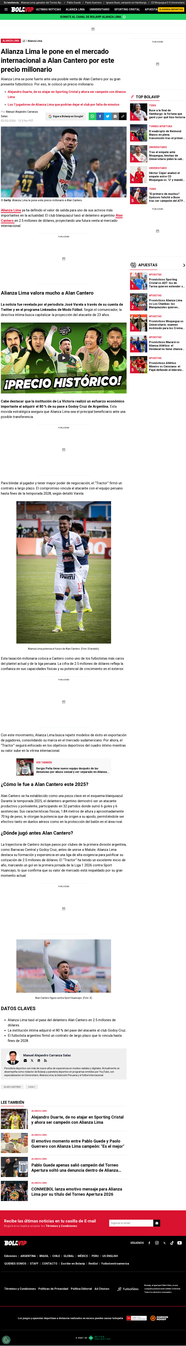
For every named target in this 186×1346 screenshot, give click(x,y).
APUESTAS (152, 9)
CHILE (56, 1256)
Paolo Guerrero (93, 2)
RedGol (93, 1263)
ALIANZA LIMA (75, 9)
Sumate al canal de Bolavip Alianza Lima (93, 17)
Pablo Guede (74, 2)
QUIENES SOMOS (15, 1263)
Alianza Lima (35, 41)
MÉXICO (83, 1256)
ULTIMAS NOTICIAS (48, 9)
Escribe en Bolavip (73, 1263)
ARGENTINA (28, 1256)
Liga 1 (31, 1087)
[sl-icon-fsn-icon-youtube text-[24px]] (180, 1243)
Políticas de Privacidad (53, 1288)
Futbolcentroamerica (115, 1263)
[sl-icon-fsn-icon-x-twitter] (164, 1243)
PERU (95, 1256)
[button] (100, 116)
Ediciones (10, 1256)
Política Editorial (81, 1288)
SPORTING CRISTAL (127, 9)
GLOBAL (69, 1256)
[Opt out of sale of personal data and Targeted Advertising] (6, 1340)
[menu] (6, 9)
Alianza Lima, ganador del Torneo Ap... (42, 2)
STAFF (34, 1263)
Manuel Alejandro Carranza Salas (47, 1055)
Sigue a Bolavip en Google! (68, 116)
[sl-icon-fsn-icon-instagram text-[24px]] (157, 1243)
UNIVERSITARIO (100, 9)
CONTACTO (49, 1263)
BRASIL (44, 1256)
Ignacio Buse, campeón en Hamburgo (126, 2)
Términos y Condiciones (61, 1226)
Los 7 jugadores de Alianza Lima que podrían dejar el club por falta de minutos (63, 104)
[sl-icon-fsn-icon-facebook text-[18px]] (149, 1243)
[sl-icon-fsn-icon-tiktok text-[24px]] (172, 1243)
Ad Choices (102, 1288)
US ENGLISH (110, 1256)
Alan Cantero (12, 1087)
